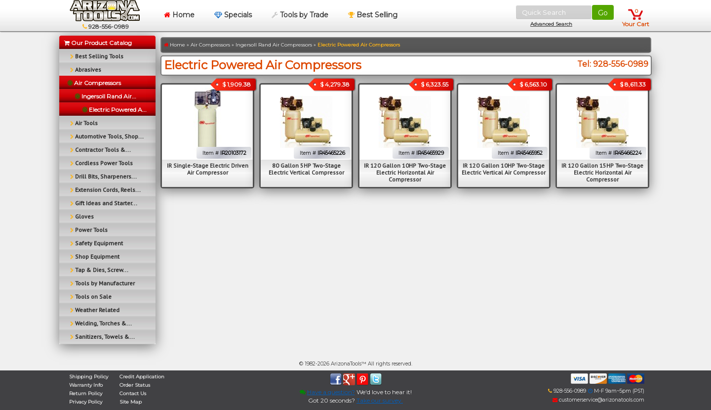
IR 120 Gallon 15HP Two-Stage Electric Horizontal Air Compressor (602, 172)
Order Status (134, 385)
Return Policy (85, 393)
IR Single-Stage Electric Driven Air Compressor (207, 169)
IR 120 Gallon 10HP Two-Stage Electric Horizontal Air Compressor (405, 172)
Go (603, 12)
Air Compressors (210, 45)
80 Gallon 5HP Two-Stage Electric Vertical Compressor (306, 169)
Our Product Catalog (98, 42)
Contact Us (132, 393)
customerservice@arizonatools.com (598, 400)
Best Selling (372, 14)
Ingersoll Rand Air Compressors (274, 45)
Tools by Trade (300, 14)
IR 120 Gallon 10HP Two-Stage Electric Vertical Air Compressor (504, 169)
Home (179, 14)
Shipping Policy (88, 376)
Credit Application (141, 376)
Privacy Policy (85, 402)
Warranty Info (86, 385)
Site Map (130, 402)
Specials (233, 14)
